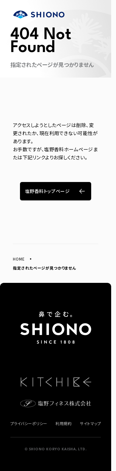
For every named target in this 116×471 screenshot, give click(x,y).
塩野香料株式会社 (38, 14)
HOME (19, 259)
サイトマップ (90, 423)
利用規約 (63, 423)
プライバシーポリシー (28, 423)
